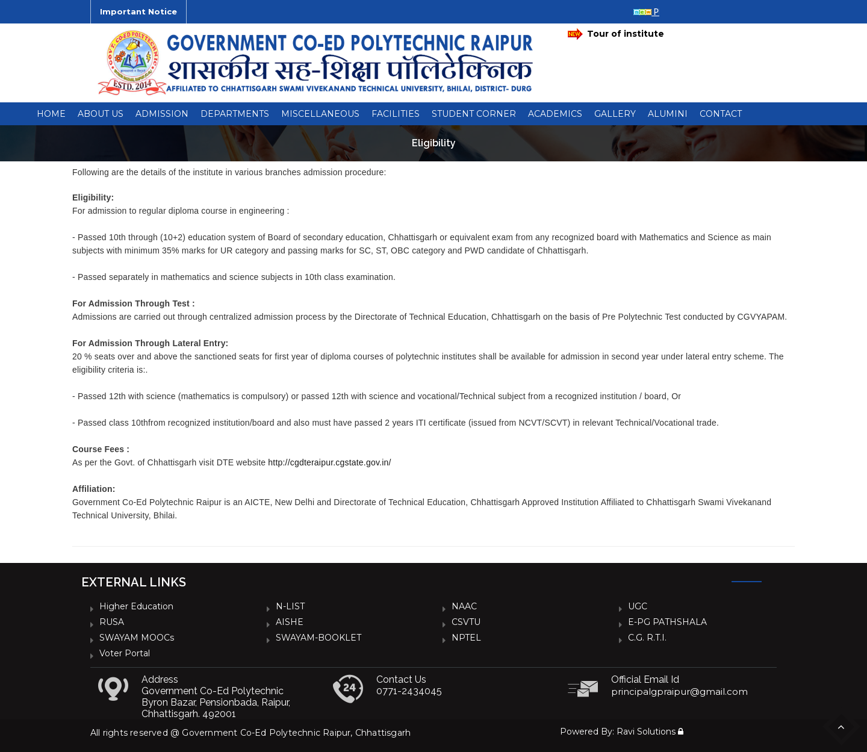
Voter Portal (124, 653)
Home (51, 113)
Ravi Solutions (646, 731)
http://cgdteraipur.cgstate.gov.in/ (329, 462)
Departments (234, 113)
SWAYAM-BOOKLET (318, 637)
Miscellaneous (320, 113)
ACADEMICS (555, 113)
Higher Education (136, 606)
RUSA (111, 622)
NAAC (464, 606)
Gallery (615, 113)
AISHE (289, 622)
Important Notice (138, 11)
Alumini (668, 113)
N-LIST (290, 606)
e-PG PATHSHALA (667, 622)
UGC (637, 606)
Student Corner (474, 113)
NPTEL (466, 637)
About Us (100, 113)
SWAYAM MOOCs (136, 637)
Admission (161, 113)
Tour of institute (616, 34)
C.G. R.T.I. (647, 637)
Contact (721, 113)
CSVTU (466, 622)
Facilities (395, 113)
